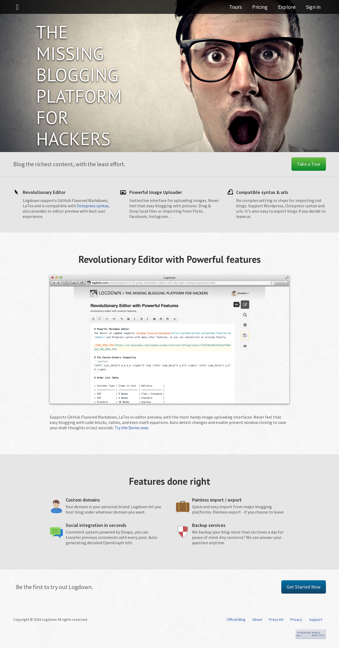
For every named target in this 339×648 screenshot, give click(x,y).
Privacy (296, 619)
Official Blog (236, 619)
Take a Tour (309, 164)
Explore (289, 9)
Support (315, 619)
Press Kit (276, 619)
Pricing (264, 9)
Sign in (313, 9)
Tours (242, 9)
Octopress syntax (92, 205)
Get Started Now (304, 587)
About (257, 619)
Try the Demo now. (132, 427)
